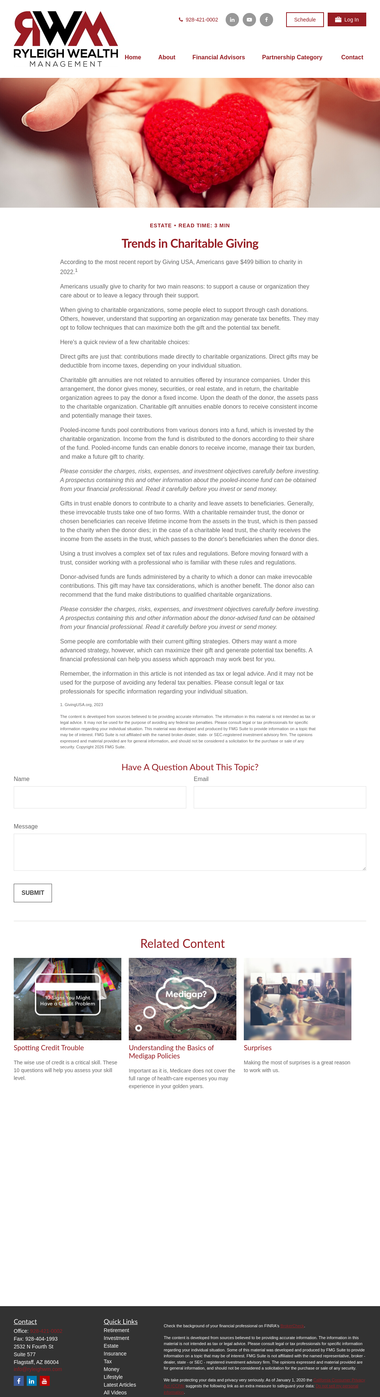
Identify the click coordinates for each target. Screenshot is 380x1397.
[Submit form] (33, 893)
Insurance (115, 1354)
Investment (116, 1338)
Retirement (116, 1330)
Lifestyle (113, 1377)
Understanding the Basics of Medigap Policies (171, 1052)
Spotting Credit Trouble (49, 1048)
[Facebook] (266, 19)
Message (26, 826)
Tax (108, 1361)
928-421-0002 (198, 20)
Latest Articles (120, 1385)
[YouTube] (249, 19)
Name (22, 779)
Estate (111, 1346)
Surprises (258, 1048)
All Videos (115, 1393)
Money (111, 1369)
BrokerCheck (292, 1326)
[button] (133, 57)
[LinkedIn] (232, 19)
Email (201, 779)
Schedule (305, 20)
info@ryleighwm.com (38, 1369)
